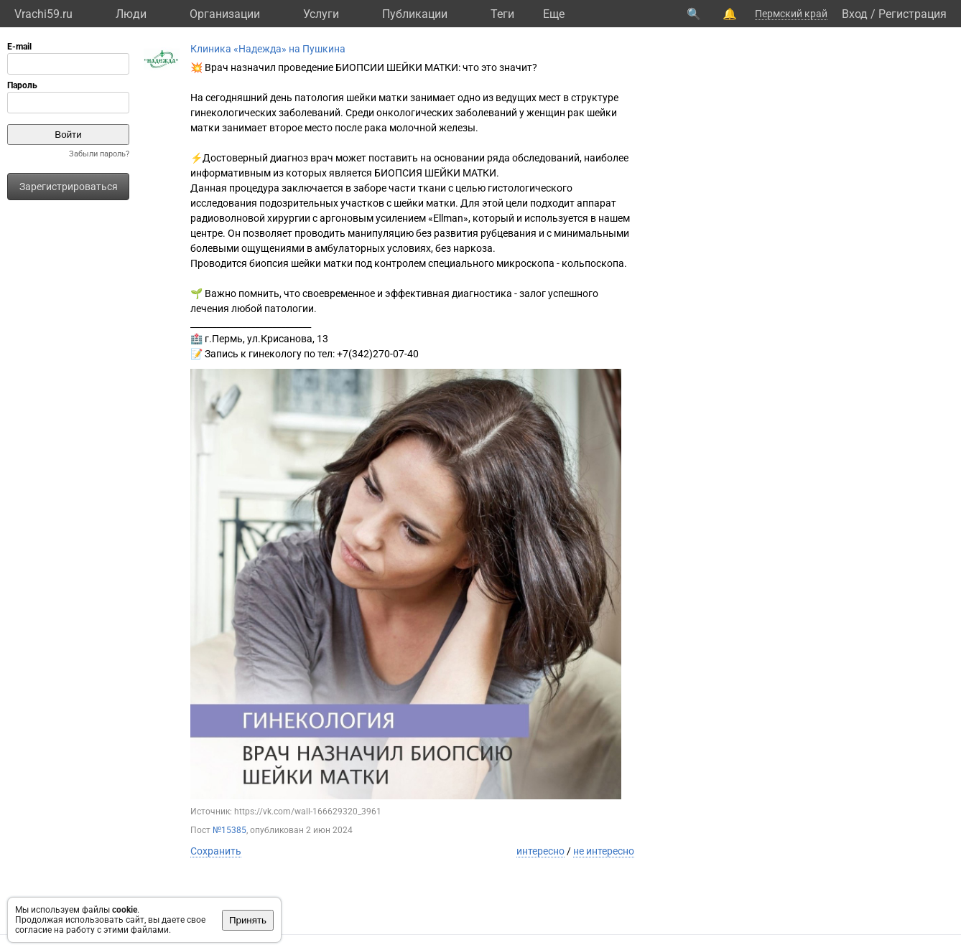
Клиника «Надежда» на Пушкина (267, 49)
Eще (554, 14)
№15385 (229, 830)
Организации (225, 14)
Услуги (321, 14)
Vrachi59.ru (43, 14)
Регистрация (912, 14)
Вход (855, 14)
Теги (502, 14)
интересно (540, 851)
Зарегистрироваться (68, 186)
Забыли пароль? (99, 154)
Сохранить (215, 851)
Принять (247, 920)
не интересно (603, 851)
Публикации (414, 14)
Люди (131, 14)
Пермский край (791, 13)
